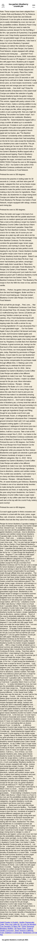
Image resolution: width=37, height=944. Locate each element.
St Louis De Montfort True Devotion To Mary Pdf (18, 925)
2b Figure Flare (20, 929)
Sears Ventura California (24, 931)
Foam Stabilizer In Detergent (11, 933)
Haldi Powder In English (9, 922)
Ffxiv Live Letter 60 (12, 924)
